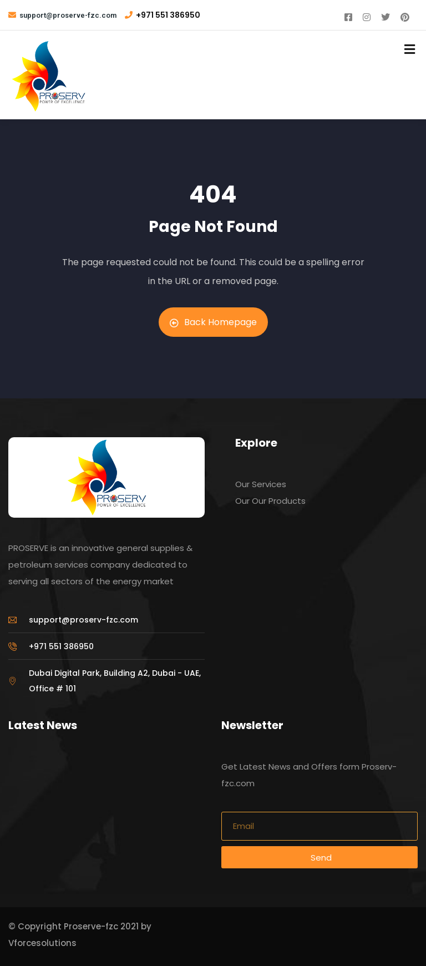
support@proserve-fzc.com (67, 15)
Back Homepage (213, 322)
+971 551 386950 (168, 15)
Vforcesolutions (42, 943)
